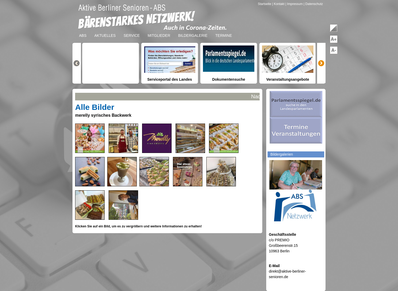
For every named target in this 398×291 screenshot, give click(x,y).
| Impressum (294, 4)
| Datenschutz (313, 4)
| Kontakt (278, 4)
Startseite (265, 4)
